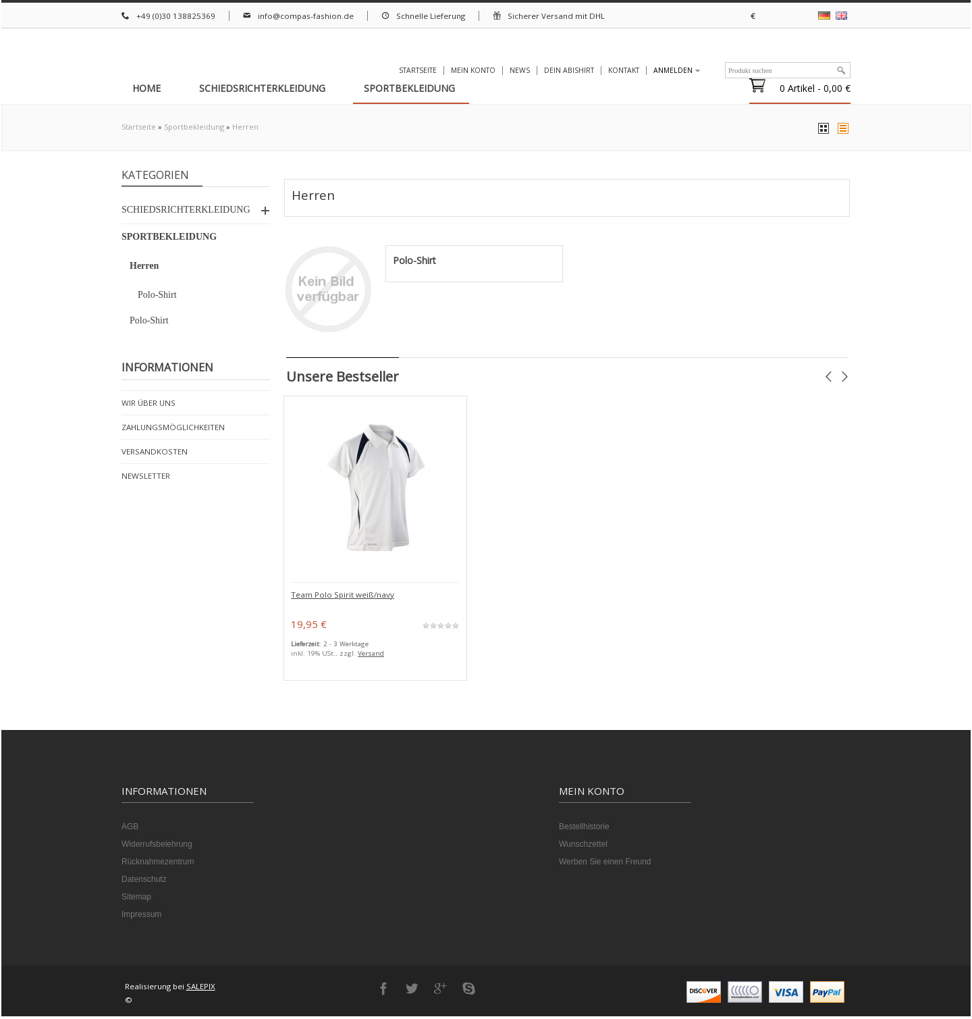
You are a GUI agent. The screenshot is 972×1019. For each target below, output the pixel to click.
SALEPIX (202, 989)
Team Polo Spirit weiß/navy (342, 597)
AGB (130, 829)
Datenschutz (144, 882)
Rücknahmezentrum (158, 864)
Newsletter (145, 477)
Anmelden (673, 70)
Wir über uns (149, 403)
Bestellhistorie (584, 829)
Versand (372, 655)
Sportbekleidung (194, 127)
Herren (245, 127)
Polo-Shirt (414, 263)
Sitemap (136, 899)
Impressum (141, 917)
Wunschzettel (583, 847)
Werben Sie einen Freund (605, 864)
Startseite (139, 127)
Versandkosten (154, 453)
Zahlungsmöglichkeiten (174, 428)
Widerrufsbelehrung (157, 847)
